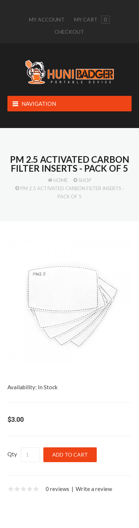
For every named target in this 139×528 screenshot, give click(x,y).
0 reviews (57, 488)
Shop (85, 180)
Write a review (94, 488)
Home (60, 180)
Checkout (69, 31)
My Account (46, 19)
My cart (92, 20)
